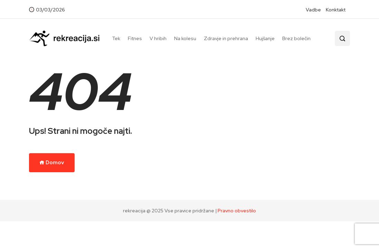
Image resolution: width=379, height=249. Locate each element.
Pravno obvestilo (237, 211)
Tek (116, 38)
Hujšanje (265, 38)
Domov (51, 162)
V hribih (158, 38)
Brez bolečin (296, 38)
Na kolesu (185, 38)
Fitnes (135, 38)
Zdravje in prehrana (226, 38)
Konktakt (335, 10)
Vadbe (313, 10)
